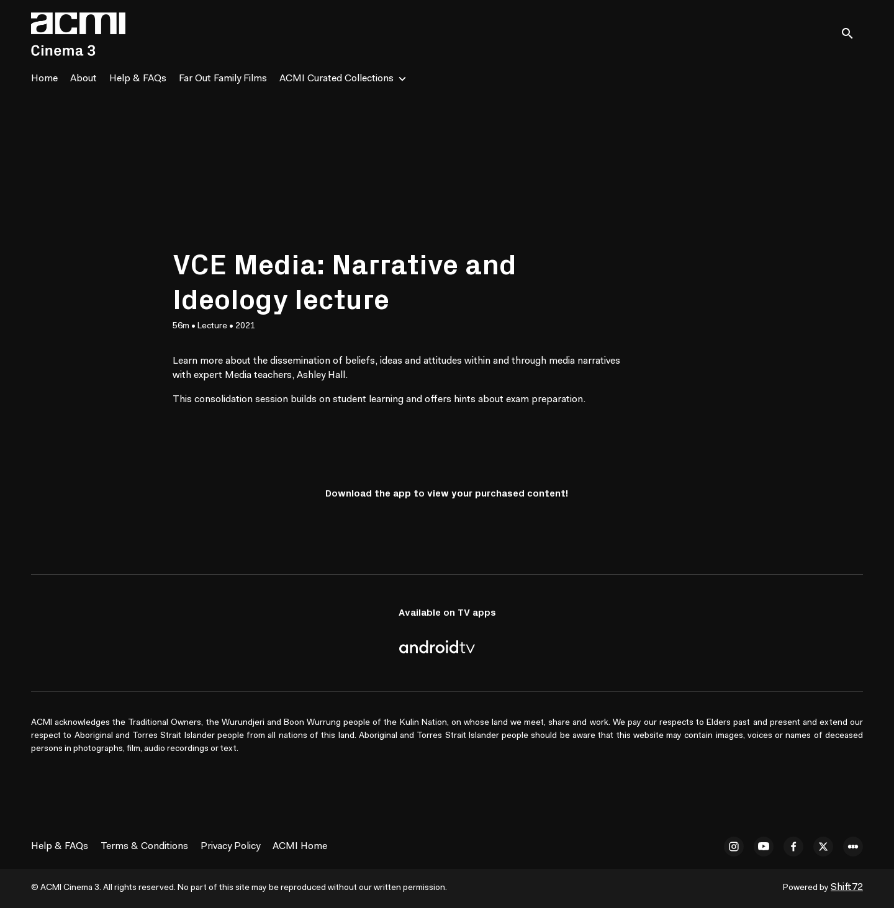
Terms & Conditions (144, 847)
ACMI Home (300, 847)
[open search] (852, 33)
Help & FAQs (137, 79)
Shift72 (847, 887)
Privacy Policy (230, 847)
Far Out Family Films (223, 79)
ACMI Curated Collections (336, 79)
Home (44, 79)
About (83, 79)
